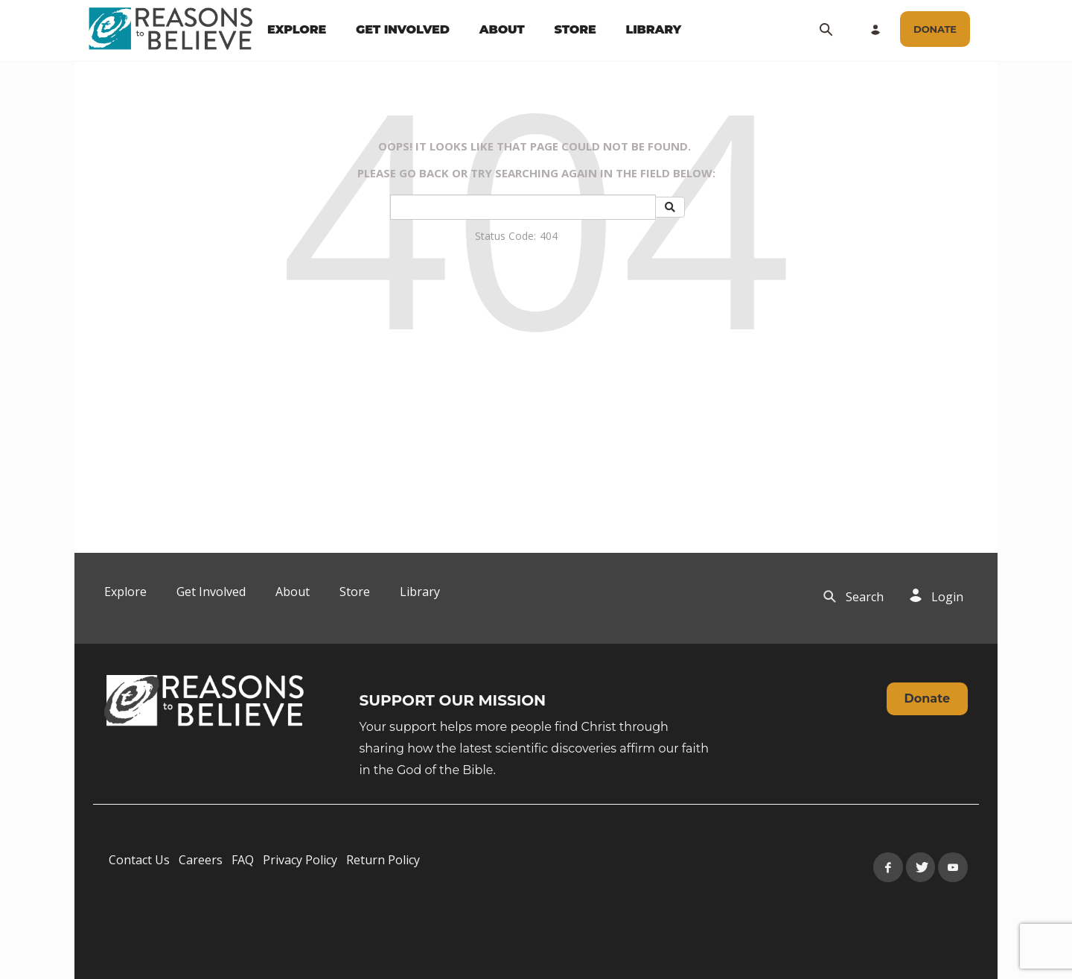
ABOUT (502, 29)
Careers (201, 859)
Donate (927, 698)
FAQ (243, 859)
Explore (125, 591)
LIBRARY (654, 29)
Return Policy (383, 859)
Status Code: (505, 236)
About (292, 591)
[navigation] (474, 30)
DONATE (935, 29)
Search (865, 596)
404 (549, 236)
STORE (575, 29)
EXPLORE (296, 29)
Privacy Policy (300, 859)
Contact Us (139, 859)
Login (947, 596)
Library (420, 591)
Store (354, 591)
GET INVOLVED (403, 29)
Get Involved (211, 591)
